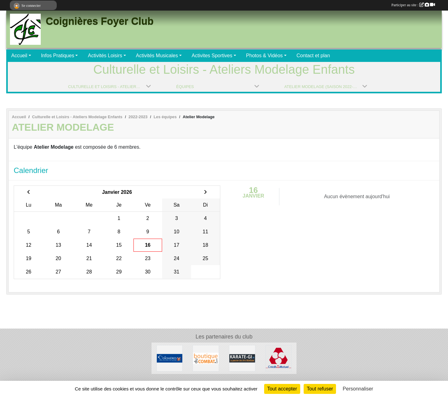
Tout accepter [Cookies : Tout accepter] (282, 388)
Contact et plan (313, 55)
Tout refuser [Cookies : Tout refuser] (320, 388)
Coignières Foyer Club (100, 21)
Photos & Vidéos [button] (264, 55)
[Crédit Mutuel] (278, 358)
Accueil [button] (19, 55)
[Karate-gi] (242, 358)
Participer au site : (413, 5)
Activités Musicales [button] (157, 55)
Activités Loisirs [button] (105, 55)
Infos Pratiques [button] (57, 55)
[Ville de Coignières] (169, 358)
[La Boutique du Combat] (206, 358)
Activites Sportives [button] (212, 55)
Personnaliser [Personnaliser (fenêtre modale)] (358, 388)
